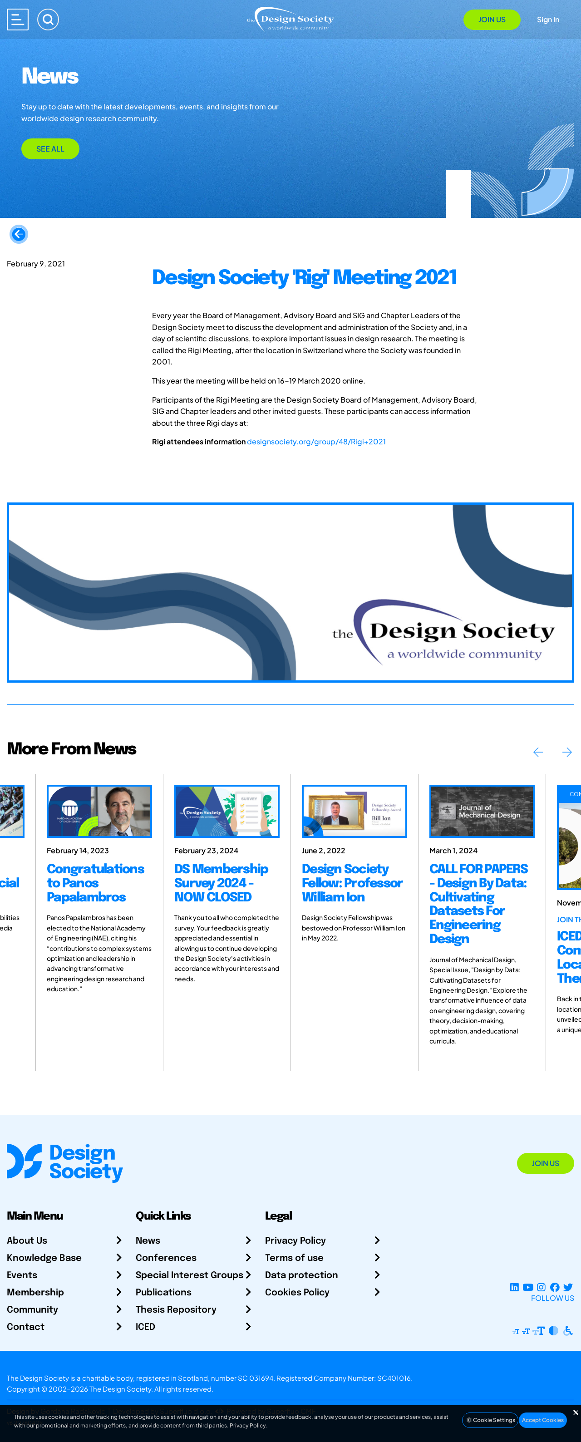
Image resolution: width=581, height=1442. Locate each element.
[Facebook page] (555, 1287)
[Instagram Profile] (541, 1287)
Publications (164, 1293)
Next (567, 752)
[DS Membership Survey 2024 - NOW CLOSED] (227, 811)
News (148, 1241)
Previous (538, 752)
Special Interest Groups (189, 1275)
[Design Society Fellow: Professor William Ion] (354, 811)
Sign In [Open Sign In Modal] (548, 19)
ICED (145, 1327)
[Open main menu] (18, 19)
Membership (35, 1293)
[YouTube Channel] (528, 1287)
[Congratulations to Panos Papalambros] (99, 811)
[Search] (48, 19)
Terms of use (294, 1258)
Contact (25, 1327)
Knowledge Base (44, 1258)
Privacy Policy (295, 1241)
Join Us (492, 19)
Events (22, 1275)
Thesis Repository (176, 1310)
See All (50, 148)
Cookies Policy (297, 1293)
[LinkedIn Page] (514, 1287)
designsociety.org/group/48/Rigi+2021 (316, 441)
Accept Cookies (543, 1420)
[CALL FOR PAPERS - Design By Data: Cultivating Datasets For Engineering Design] (482, 811)
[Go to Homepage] (290, 19)
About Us (27, 1241)
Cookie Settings (490, 1420)
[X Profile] (568, 1287)
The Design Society (120, 1388)
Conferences (166, 1258)
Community (32, 1310)
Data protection (301, 1275)
